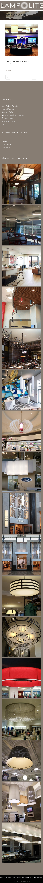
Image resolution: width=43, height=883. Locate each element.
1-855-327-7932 (19, 115)
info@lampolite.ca (10, 121)
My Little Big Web (24, 881)
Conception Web (30, 877)
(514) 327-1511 (8, 118)
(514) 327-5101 (8, 115)
